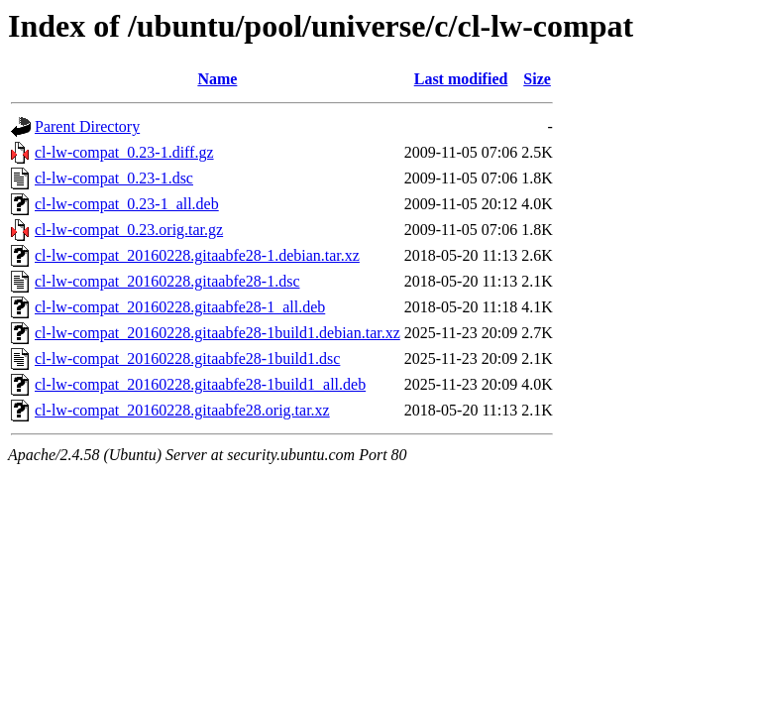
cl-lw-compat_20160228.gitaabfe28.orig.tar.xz (182, 410)
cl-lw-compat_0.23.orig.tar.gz (129, 229)
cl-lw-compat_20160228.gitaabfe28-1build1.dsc (187, 358)
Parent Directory (87, 126)
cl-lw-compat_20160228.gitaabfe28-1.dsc (167, 281)
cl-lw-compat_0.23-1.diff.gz (124, 152)
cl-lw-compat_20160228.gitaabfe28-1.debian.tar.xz (197, 255)
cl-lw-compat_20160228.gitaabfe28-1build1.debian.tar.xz (217, 332)
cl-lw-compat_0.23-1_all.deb (127, 203)
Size (537, 78)
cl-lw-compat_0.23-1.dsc (114, 178)
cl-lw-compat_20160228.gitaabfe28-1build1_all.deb (200, 384)
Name (217, 78)
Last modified (461, 78)
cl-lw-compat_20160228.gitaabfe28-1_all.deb (180, 306)
